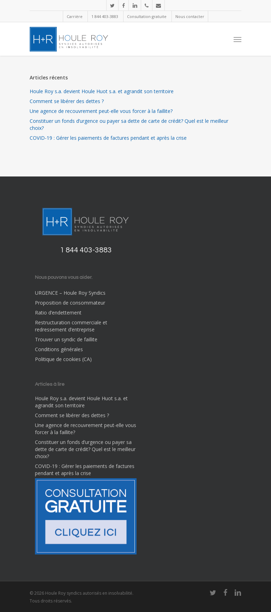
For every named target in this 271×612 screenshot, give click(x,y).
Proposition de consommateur (70, 302)
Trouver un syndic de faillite (66, 339)
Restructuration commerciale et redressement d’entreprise (71, 326)
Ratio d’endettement (58, 312)
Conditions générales (59, 349)
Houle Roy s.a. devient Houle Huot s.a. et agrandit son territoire (102, 91)
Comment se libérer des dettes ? (67, 101)
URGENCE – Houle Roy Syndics (70, 292)
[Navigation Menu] (237, 39)
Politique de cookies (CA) (63, 359)
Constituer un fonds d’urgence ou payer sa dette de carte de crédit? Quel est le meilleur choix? (129, 124)
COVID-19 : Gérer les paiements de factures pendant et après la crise (108, 137)
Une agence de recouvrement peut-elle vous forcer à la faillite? (101, 111)
